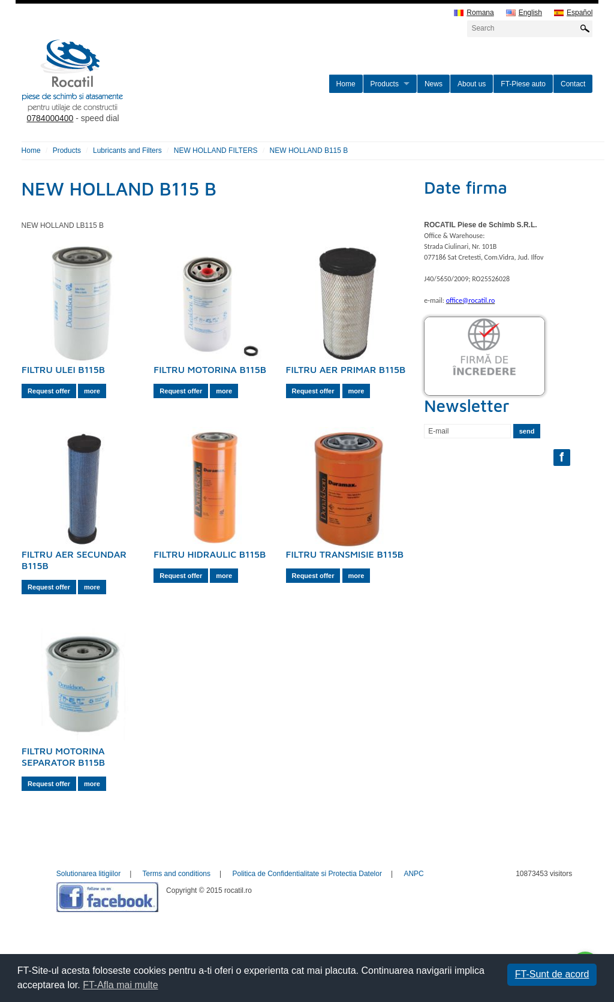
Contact (573, 84)
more (92, 391)
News (434, 84)
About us (472, 84)
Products (385, 84)
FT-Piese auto (523, 84)
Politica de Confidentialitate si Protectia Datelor (306, 873)
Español (573, 13)
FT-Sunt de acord (552, 974)
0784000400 (50, 118)
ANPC (413, 873)
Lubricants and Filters (127, 150)
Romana (473, 13)
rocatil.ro (133, 91)
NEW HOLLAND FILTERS (216, 150)
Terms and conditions (176, 873)
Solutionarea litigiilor (88, 873)
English (524, 13)
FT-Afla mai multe (120, 985)
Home (346, 84)
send (527, 431)
